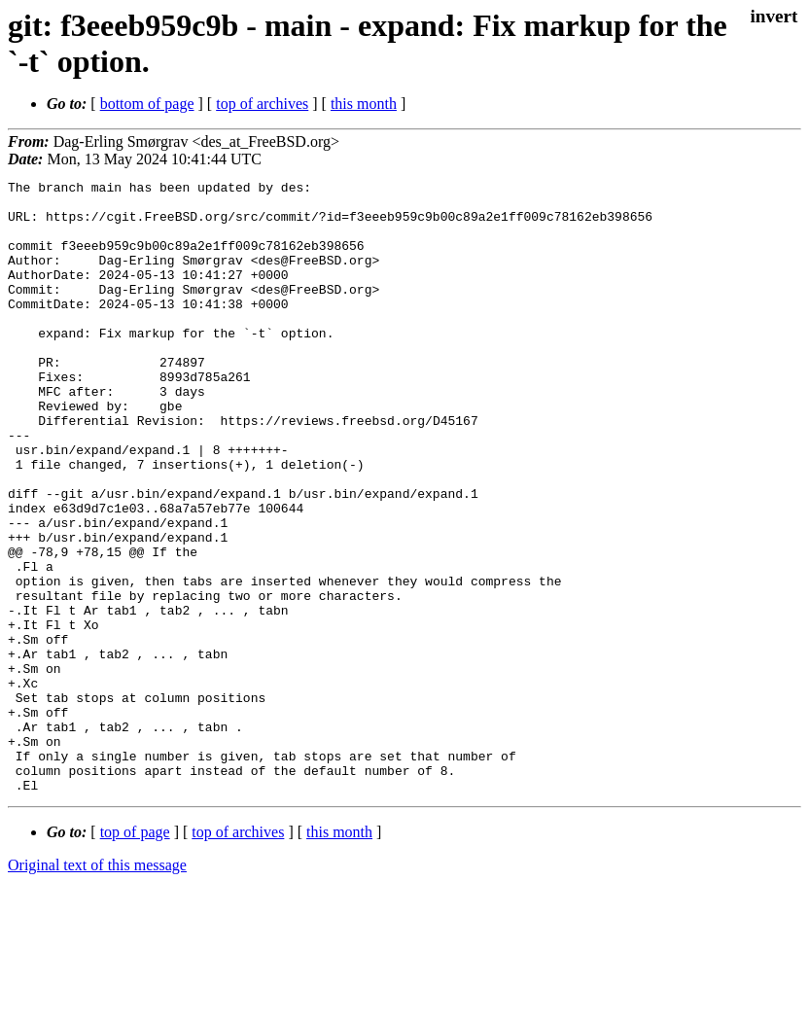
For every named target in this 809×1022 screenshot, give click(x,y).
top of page (135, 954)
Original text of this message (97, 987)
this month (364, 103)
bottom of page (147, 103)
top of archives (262, 103)
